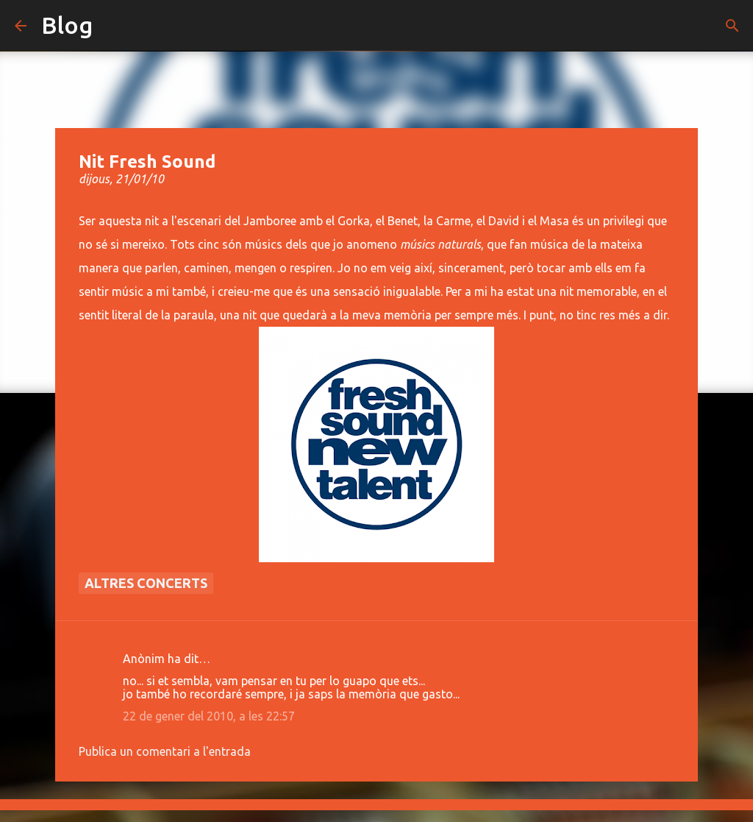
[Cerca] (732, 25)
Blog (67, 25)
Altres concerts (146, 582)
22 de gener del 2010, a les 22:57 (209, 716)
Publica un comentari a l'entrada (165, 751)
